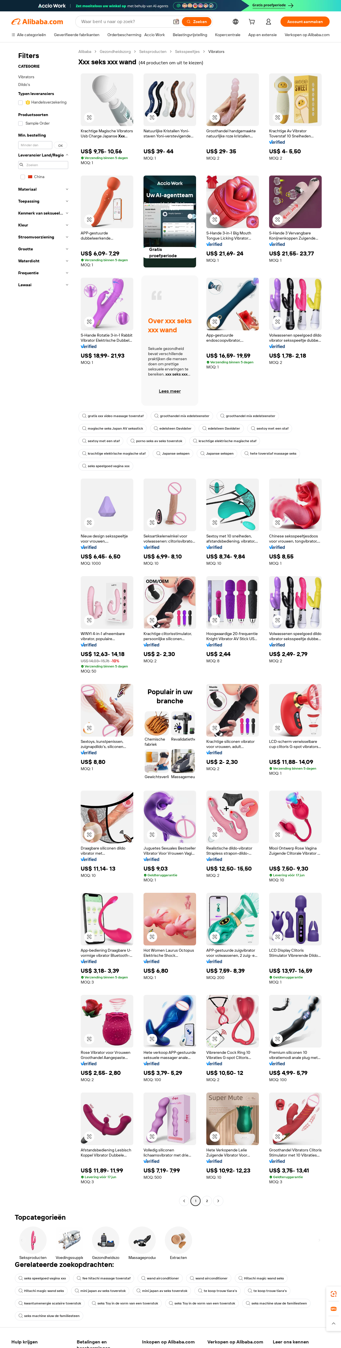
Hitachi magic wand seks (261, 1278)
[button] (176, 21)
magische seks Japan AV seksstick (112, 428)
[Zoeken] (196, 21)
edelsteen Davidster (173, 428)
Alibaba (84, 51)
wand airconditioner (160, 1278)
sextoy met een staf (269, 428)
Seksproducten (153, 51)
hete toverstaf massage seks (270, 453)
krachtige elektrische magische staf (224, 441)
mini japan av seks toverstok (100, 1291)
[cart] (253, 22)
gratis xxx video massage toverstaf (113, 416)
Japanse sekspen (173, 453)
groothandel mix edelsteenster (181, 416)
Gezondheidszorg (115, 51)
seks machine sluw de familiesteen (276, 1303)
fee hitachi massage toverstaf (103, 1278)
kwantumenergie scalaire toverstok (49, 1303)
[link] (333, 1294)
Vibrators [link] (216, 51)
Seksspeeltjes (187, 51)
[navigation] (43, 627)
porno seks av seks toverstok (156, 441)
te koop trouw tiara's (217, 1291)
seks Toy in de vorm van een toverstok (125, 1303)
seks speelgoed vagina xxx (106, 466)
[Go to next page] (218, 1201)
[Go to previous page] (184, 1201)
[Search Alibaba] (124, 21)
